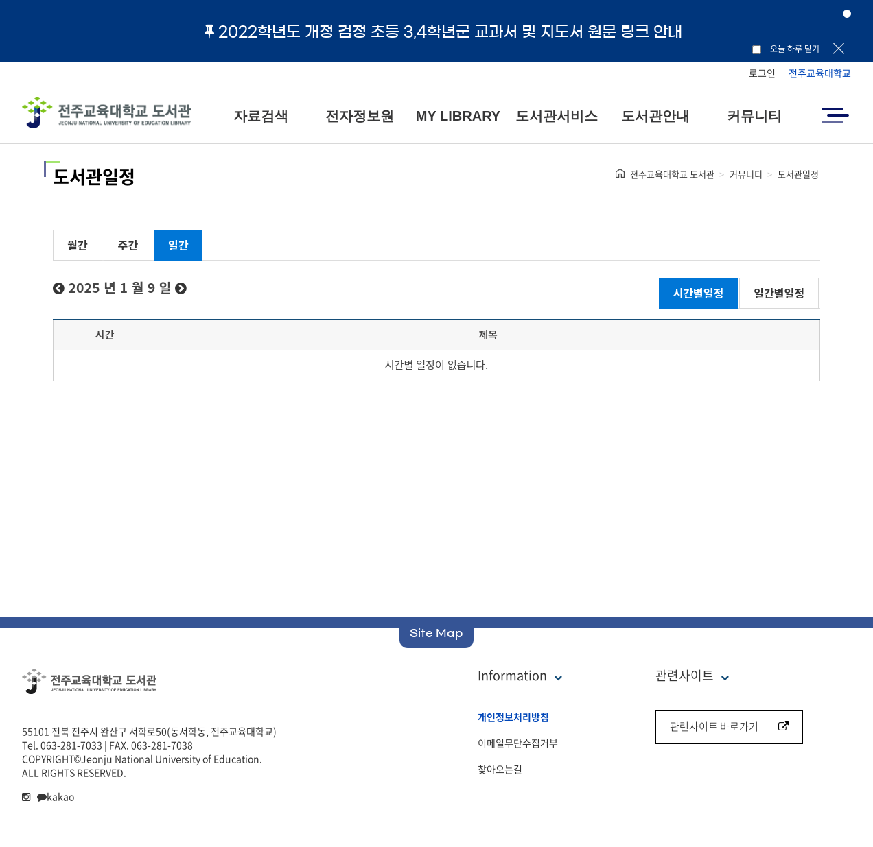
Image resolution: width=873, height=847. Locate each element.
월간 (77, 245)
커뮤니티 (754, 115)
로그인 (762, 73)
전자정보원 (359, 115)
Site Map (436, 633)
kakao (55, 796)
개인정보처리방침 (513, 717)
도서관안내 (655, 115)
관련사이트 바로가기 (729, 726)
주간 (128, 245)
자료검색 (260, 115)
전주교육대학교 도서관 (672, 173)
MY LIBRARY (458, 115)
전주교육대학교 (820, 73)
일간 (178, 245)
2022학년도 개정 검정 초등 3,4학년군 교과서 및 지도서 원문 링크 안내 (443, 31)
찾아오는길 (500, 769)
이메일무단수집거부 (518, 743)
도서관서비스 (556, 115)
